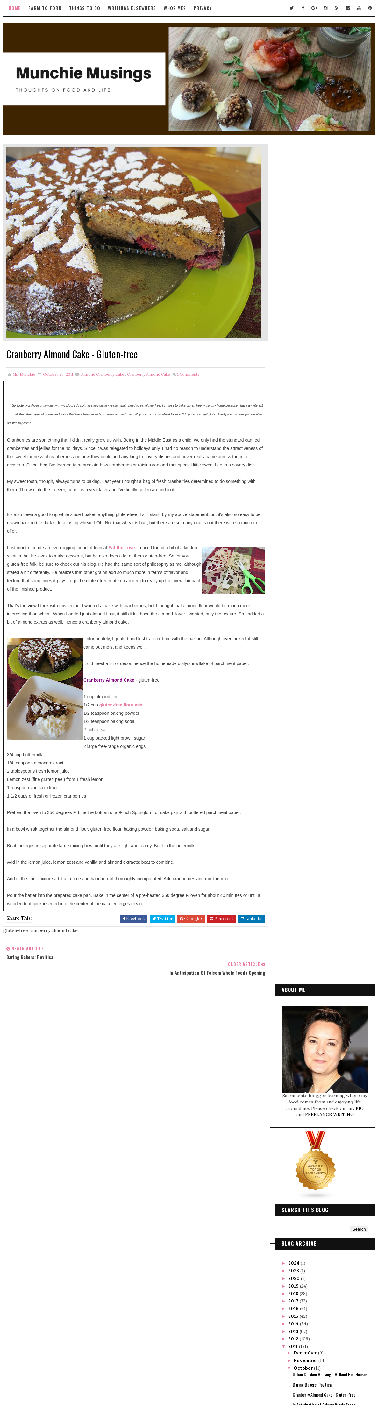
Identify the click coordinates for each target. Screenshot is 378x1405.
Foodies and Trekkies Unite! (316, 627)
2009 (295, 731)
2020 (295, 438)
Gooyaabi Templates (231, 1372)
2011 (294, 506)
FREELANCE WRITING (330, 275)
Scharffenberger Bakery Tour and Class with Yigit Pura (329, 614)
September (307, 655)
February (305, 708)
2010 (295, 723)
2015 (294, 476)
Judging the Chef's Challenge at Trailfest (327, 601)
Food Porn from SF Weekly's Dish (320, 637)
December (306, 513)
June (300, 678)
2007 (295, 746)
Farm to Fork (44, 7)
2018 (294, 454)
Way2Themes (176, 1372)
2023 (295, 431)
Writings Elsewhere (132, 7)
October (304, 528)
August (303, 663)
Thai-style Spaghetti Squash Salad (321, 581)
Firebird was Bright (309, 647)
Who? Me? (174, 7)
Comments (188, 367)
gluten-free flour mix (120, 706)
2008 (295, 739)
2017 (294, 461)
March (302, 701)
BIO (360, 268)
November (306, 521)
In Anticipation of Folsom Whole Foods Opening (324, 568)
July (299, 670)
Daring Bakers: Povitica (312, 544)
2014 (295, 484)
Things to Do (84, 7)
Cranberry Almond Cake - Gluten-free (324, 554)
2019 (295, 446)
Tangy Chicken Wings (310, 590)
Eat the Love (121, 548)
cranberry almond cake (148, 367)
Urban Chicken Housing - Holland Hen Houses (330, 534)
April (300, 693)
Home (14, 7)
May (299, 685)
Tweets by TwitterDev (157, 1017)
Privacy (202, 7)
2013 (294, 491)
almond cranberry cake (102, 367)
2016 (295, 469)
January (304, 716)
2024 (295, 423)
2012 (294, 499)
